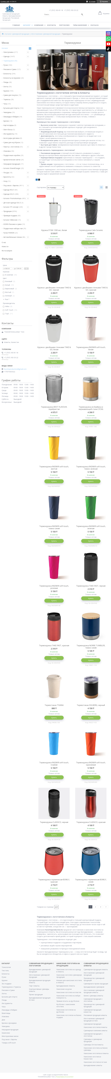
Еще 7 (7, 299)
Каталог (26, 25)
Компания (38, 25)
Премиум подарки (10, 215)
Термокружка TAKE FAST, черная (90, 586)
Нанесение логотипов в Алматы (96, 1053)
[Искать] (82, 14)
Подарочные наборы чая (13, 228)
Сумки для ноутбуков (11, 142)
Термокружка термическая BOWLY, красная (54, 880)
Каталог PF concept (10, 207)
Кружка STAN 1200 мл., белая (54, 230)
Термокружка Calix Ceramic (91, 230)
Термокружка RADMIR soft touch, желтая (54, 467)
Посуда (6, 172)
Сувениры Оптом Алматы (93, 1045)
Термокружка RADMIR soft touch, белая (91, 348)
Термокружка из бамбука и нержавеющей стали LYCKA (91, 408)
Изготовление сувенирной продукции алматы (94, 991)
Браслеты (7, 177)
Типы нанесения (80, 25)
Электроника (8, 52)
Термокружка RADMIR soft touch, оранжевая (91, 763)
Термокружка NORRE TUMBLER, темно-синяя (91, 646)
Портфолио (64, 25)
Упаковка (7, 151)
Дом (3, 1020)
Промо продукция (36, 994)
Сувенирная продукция (92, 1024)
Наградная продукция (11, 164)
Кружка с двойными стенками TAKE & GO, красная (91, 288)
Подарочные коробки (11, 155)
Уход (5, 181)
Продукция (7, 211)
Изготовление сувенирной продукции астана (94, 1019)
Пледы (5, 82)
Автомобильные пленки (12, 237)
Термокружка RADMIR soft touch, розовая (54, 587)
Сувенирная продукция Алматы (96, 969)
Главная (16, 25)
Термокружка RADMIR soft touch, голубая (54, 763)
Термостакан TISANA (54, 705)
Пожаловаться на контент (64, 1077)
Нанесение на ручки (64, 989)
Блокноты (7, 74)
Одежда (6, 56)
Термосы (6, 99)
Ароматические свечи (11, 160)
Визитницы (6, 1013)
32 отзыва (92, 1)
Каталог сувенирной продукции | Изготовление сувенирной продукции (32, 34)
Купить (54, 243)
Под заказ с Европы (11, 185)
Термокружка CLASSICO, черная (54, 822)
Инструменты (8, 134)
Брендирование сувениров (94, 987)
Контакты (51, 25)
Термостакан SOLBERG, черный (91, 705)
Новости (5, 246)
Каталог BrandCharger (11, 168)
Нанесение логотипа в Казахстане (92, 1058)
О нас (4, 242)
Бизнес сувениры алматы (93, 996)
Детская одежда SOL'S (12, 203)
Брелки (6, 121)
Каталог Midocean (10, 220)
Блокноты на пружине (11, 78)
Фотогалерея (7, 251)
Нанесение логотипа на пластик (68, 992)
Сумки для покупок (10, 95)
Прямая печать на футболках (67, 1001)
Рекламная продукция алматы (95, 1015)
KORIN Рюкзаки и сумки (12, 224)
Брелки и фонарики (9, 1023)
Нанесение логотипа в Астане (95, 1062)
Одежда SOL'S (8, 194)
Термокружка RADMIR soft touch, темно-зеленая (91, 467)
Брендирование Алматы (65, 986)
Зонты (5, 86)
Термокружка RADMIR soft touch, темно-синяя (54, 527)
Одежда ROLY (8, 190)
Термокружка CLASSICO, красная (90, 822)
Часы (5, 104)
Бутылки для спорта (9, 997)
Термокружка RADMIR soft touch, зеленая (91, 527)
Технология (6, 967)
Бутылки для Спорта (11, 108)
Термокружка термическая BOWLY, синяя (91, 880)
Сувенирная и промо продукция (96, 984)
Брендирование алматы (93, 1065)
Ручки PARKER (8, 233)
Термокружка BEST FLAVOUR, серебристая (54, 408)
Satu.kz (66, 1075)
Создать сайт (5, 1)
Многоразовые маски (10, 1036)
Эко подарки (6, 984)
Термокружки (8, 61)
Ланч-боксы (7, 129)
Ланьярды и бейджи (11, 117)
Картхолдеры (8, 125)
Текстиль (5, 970)
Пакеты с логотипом (11, 147)
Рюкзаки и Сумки (9, 69)
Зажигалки (6, 1033)
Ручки (5, 65)
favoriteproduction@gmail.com (15, 369)
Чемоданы (7, 112)
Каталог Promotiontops (12, 198)
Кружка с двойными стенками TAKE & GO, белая (54, 348)
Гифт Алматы (34, 986)
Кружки (6, 91)
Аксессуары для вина (11, 138)
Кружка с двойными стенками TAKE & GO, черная (54, 288)
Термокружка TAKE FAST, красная (54, 645)
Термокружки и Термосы (11, 987)
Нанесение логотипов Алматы (95, 1027)
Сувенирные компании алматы (95, 1030)
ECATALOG (95, 25)
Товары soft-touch (9, 1043)
